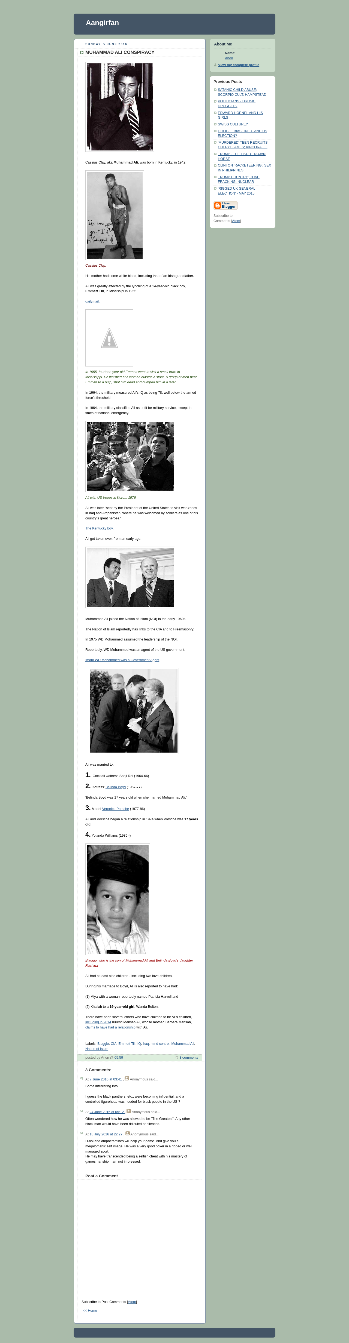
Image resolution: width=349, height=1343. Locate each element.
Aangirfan (102, 23)
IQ (139, 1044)
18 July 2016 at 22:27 (106, 1134)
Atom (132, 1302)
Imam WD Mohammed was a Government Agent (122, 660)
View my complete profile (238, 65)
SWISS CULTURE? (233, 124)
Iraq (146, 1044)
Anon (229, 58)
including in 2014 (98, 1022)
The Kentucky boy (99, 528)
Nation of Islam (96, 1049)
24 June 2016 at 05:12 (107, 1112)
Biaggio (103, 1044)
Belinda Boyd (116, 787)
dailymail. (92, 301)
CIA (113, 1044)
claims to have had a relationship (110, 1027)
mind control (160, 1044)
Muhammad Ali (182, 1044)
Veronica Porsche (115, 809)
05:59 (119, 1057)
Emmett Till (126, 1044)
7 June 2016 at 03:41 (106, 1079)
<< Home (90, 1311)
